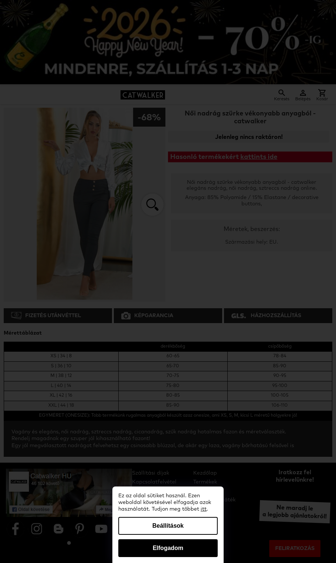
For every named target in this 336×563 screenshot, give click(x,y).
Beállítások (168, 526)
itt (204, 509)
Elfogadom (168, 548)
